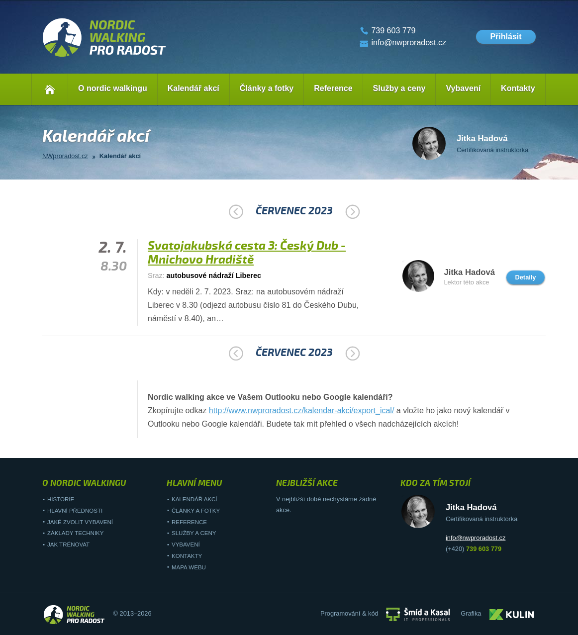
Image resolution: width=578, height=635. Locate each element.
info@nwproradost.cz (408, 42)
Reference (333, 88)
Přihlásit (505, 36)
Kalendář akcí (193, 88)
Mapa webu (189, 567)
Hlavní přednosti (74, 511)
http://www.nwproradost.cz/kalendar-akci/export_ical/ (301, 410)
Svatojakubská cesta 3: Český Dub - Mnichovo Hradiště (247, 252)
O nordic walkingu (112, 88)
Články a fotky (266, 88)
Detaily (525, 277)
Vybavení (463, 88)
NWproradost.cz (65, 156)
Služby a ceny (399, 88)
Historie (60, 499)
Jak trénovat (68, 544)
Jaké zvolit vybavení (80, 522)
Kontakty (518, 88)
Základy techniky (75, 533)
